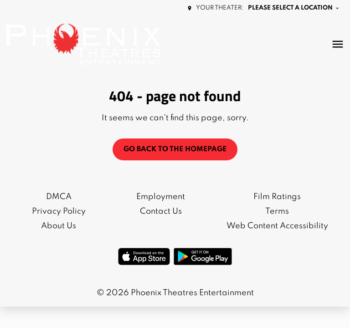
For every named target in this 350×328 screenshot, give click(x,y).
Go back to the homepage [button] (175, 149)
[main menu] (338, 44)
